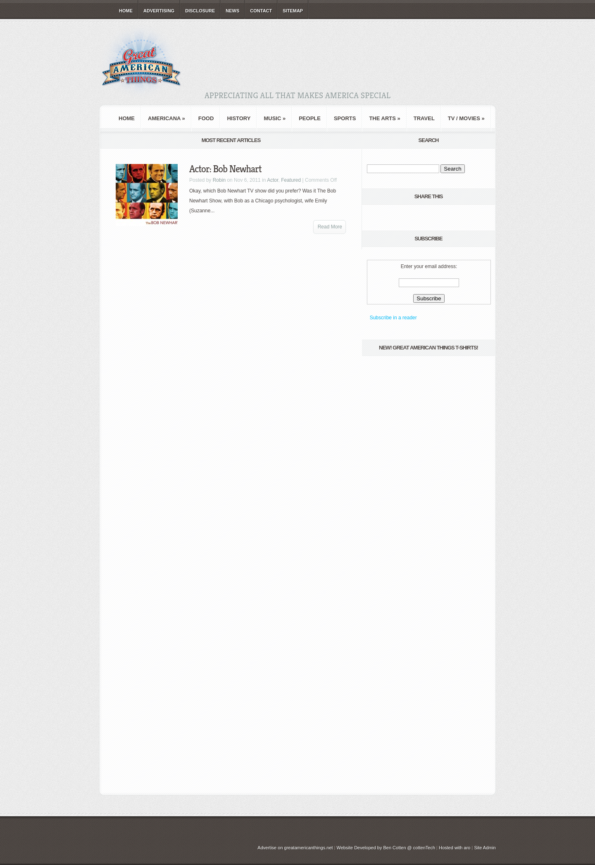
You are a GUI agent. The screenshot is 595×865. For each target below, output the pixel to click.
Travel (424, 118)
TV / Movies (466, 118)
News (232, 10)
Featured (291, 180)
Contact (261, 10)
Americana (166, 118)
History (238, 118)
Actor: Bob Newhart (225, 169)
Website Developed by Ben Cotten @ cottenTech (386, 847)
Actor (272, 180)
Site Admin (485, 847)
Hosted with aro (454, 847)
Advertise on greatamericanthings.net (295, 847)
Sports (345, 118)
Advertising (158, 10)
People (310, 118)
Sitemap (293, 10)
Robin (219, 180)
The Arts (384, 118)
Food (206, 118)
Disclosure (200, 10)
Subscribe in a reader (393, 318)
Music (275, 118)
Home (126, 10)
